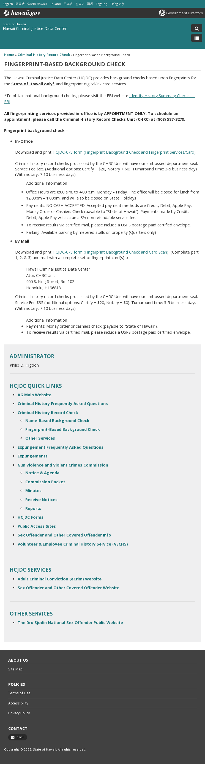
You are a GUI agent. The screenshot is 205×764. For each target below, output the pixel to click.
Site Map (15, 669)
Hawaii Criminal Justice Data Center (35, 28)
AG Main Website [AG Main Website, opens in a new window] (34, 394)
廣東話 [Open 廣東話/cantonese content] (19, 4)
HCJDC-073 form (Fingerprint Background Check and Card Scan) (110, 252)
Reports (33, 508)
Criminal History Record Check (48, 412)
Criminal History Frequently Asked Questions (63, 403)
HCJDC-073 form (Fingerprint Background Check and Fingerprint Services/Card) (124, 152)
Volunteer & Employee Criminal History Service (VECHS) (73, 544)
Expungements (33, 456)
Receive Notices (41, 499)
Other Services (40, 438)
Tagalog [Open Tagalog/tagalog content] (101, 4)
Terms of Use (19, 692)
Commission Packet (45, 481)
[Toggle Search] (196, 28)
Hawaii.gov (21, 13)
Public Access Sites (37, 526)
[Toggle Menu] (196, 38)
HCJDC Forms (30, 517)
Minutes (33, 490)
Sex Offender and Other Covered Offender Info (64, 535)
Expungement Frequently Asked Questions (60, 447)
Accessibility (18, 703)
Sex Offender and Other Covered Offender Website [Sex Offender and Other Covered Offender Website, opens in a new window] (68, 587)
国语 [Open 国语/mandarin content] (90, 4)
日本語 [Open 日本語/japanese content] (68, 4)
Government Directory (184, 12)
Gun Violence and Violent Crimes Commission (63, 465)
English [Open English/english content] (8, 4)
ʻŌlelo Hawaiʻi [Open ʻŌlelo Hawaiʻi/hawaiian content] (37, 4)
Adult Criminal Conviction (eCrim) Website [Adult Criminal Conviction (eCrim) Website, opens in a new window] (60, 579)
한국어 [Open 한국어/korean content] (79, 4)
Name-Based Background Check (57, 420)
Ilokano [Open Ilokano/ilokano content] (55, 4)
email (20, 737)
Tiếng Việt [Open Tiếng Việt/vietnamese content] (117, 4)
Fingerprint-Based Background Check (62, 429)
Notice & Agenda (42, 472)
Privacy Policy (19, 712)
